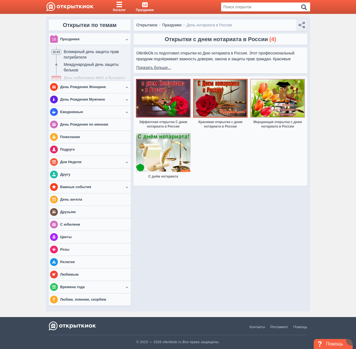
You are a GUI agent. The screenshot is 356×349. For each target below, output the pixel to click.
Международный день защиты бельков (91, 67)
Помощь (300, 327)
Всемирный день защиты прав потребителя (91, 54)
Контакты (257, 327)
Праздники (171, 25)
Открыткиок (146, 25)
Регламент (279, 327)
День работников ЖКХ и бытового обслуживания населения (94, 81)
